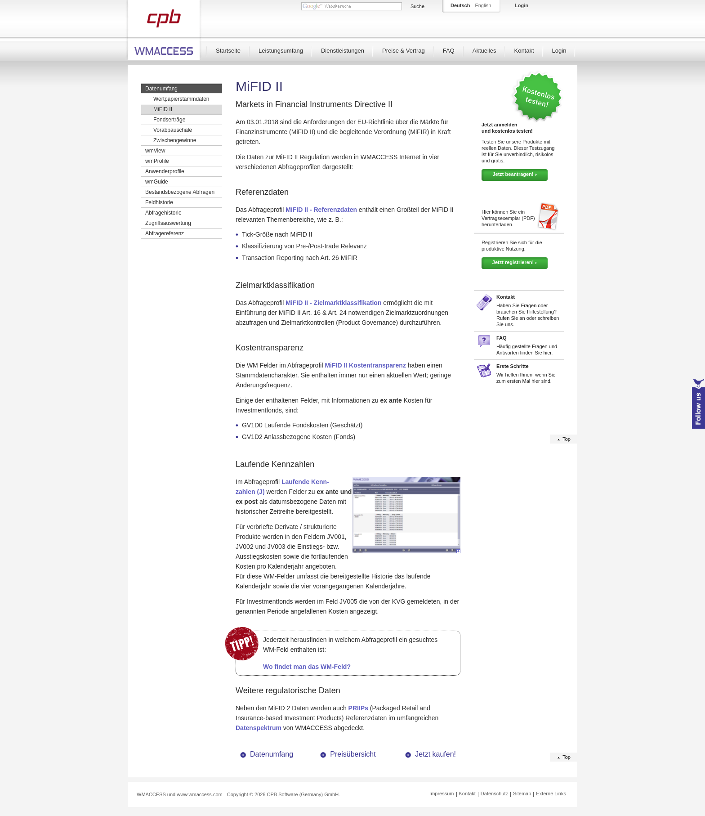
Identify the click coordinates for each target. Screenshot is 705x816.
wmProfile (157, 161)
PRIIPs (358, 708)
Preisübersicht (352, 754)
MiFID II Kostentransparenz (365, 365)
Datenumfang (161, 88)
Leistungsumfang (281, 50)
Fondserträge (169, 120)
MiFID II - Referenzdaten (321, 209)
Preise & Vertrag (403, 50)
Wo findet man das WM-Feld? (307, 666)
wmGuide (156, 182)
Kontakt (524, 50)
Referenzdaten (262, 192)
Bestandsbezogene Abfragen (179, 192)
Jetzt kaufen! (435, 754)
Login (559, 50)
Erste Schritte (512, 366)
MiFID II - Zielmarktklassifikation (333, 302)
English (483, 5)
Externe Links (551, 793)
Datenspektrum (258, 727)
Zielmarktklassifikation (275, 285)
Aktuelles (484, 50)
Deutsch (460, 5)
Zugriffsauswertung (168, 223)
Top (566, 439)
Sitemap (522, 793)
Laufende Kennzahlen (275, 464)
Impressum (441, 793)
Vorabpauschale (172, 130)
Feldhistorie (159, 202)
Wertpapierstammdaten (181, 99)
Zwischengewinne (174, 140)
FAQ (449, 50)
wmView (155, 151)
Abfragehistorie (163, 213)
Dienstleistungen (342, 50)
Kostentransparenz (269, 347)
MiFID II (162, 109)
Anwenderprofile (164, 171)
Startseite (228, 50)
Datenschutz (494, 793)
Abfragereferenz (164, 233)
